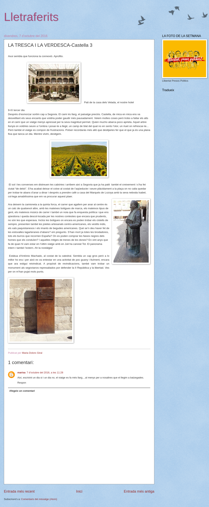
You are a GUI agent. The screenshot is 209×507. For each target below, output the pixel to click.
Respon (21, 382)
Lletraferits (31, 16)
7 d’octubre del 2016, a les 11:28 (45, 372)
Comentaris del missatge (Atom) (39, 499)
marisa (21, 372)
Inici (79, 491)
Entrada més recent (19, 491)
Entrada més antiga (139, 491)
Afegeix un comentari (22, 390)
